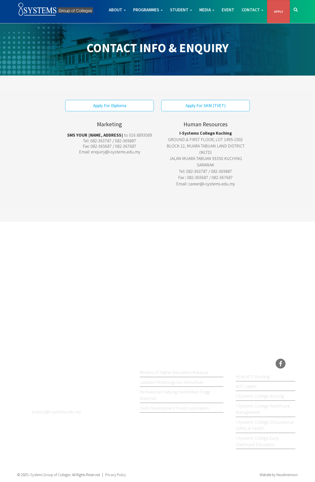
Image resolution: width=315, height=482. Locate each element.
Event (228, 10)
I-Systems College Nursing (260, 396)
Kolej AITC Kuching (253, 376)
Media (206, 10)
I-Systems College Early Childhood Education (257, 441)
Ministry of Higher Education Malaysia (174, 372)
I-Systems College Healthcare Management (263, 409)
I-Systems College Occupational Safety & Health (265, 425)
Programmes (148, 10)
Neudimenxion (287, 474)
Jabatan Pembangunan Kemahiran (172, 382)
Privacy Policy (115, 474)
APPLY (278, 11)
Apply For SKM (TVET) (206, 105)
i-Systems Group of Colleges (49, 474)
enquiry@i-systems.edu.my (115, 152)
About (117, 10)
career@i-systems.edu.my (211, 184)
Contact (252, 10)
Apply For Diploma (109, 105)
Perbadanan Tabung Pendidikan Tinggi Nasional (175, 395)
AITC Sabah (246, 386)
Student (181, 10)
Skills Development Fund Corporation (174, 408)
